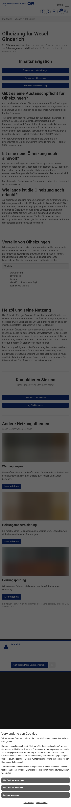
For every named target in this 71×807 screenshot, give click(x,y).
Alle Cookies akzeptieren (14, 780)
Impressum (29, 802)
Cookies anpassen (11, 795)
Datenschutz (41, 802)
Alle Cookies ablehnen (13, 787)
